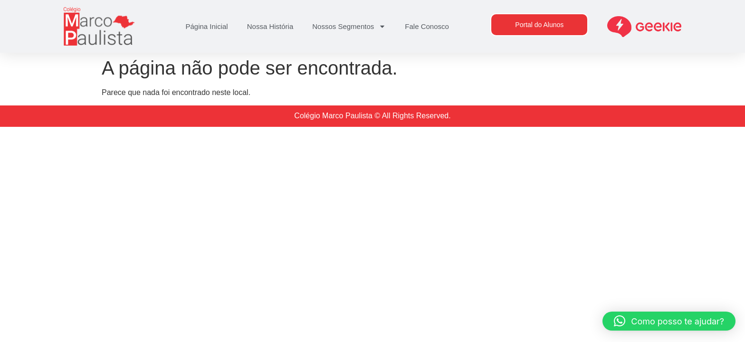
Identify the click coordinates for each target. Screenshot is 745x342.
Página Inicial (206, 26)
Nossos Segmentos (349, 26)
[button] (668, 321)
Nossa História (270, 26)
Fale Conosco (427, 26)
